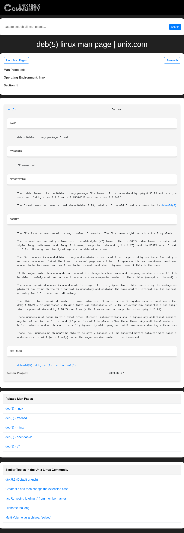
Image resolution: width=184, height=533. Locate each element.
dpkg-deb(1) (43, 365)
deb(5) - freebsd (16, 418)
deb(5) (11, 109)
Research (172, 60)
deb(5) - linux (14, 408)
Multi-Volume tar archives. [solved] (28, 517)
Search (175, 26)
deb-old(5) (168, 205)
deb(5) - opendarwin (18, 437)
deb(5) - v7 (12, 446)
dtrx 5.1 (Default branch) (21, 479)
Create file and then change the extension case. (37, 489)
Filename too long (17, 508)
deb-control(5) (65, 365)
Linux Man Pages (16, 60)
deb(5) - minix (14, 427)
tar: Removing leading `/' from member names (36, 498)
